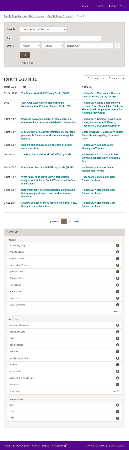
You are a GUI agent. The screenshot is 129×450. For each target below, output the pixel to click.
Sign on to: (116, 6)
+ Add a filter (26, 62)
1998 (64, 418)
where (10, 45)
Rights (45, 445)
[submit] (25, 55)
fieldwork (64, 351)
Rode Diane (64, 285)
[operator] (52, 46)
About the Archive (14, 445)
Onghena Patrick (110, 125)
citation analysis (64, 331)
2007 (64, 405)
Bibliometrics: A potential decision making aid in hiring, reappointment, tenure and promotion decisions (48, 193)
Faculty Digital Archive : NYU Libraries (24, 16)
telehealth (64, 384)
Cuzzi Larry (103, 154)
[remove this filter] (117, 46)
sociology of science (64, 325)
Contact (36, 445)
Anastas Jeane (90, 96)
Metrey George (108, 96)
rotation (64, 364)
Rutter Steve (64, 291)
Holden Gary (89, 93)
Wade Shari (103, 102)
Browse (86, 6)
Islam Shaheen (114, 106)
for (8, 38)
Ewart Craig (98, 106)
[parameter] (30, 46)
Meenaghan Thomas (108, 93)
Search (99, 6)
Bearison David (105, 119)
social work (64, 371)
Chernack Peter (64, 278)
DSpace (120, 445)
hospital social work (64, 358)
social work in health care (64, 378)
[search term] (89, 46)
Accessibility (59, 445)
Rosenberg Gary (91, 125)
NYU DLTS (104, 445)
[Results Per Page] (94, 78)
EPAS (64, 338)
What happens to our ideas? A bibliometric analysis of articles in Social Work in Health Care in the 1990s (48, 180)
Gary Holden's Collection (60, 16)
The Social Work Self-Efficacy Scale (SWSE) (45, 93)
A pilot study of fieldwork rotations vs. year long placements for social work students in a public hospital (48, 135)
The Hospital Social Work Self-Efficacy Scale (46, 154)
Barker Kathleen (91, 180)
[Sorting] (115, 78)
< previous (14, 391)
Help (27, 445)
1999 (64, 411)
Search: (11, 29)
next (76, 221)
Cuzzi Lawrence (90, 132)
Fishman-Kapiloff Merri (102, 122)
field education (64, 344)
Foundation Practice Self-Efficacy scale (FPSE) (47, 167)
